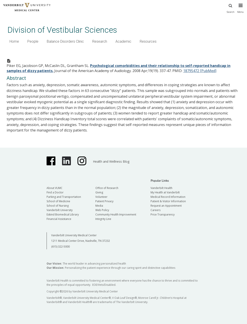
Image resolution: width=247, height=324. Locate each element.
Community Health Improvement (115, 214)
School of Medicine (58, 201)
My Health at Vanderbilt (165, 192)
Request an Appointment (166, 206)
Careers (155, 210)
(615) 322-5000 (60, 246)
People (32, 41)
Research (99, 41)
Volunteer (101, 197)
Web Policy (102, 210)
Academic (123, 41)
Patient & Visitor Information (168, 201)
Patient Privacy (104, 201)
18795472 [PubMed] (199, 70)
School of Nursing (58, 206)
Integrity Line (103, 219)
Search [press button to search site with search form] (230, 7)
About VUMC (54, 188)
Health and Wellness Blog (111, 161)
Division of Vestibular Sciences (62, 30)
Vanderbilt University (60, 210)
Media (99, 206)
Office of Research (106, 188)
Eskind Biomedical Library (63, 214)
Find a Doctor (55, 192)
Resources (148, 41)
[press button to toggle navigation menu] (240, 10)
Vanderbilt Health (161, 188)
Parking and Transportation (64, 197)
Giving (99, 192)
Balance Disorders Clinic (65, 41)
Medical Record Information (168, 197)
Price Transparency (163, 214)
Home (14, 41)
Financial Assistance (59, 219)
